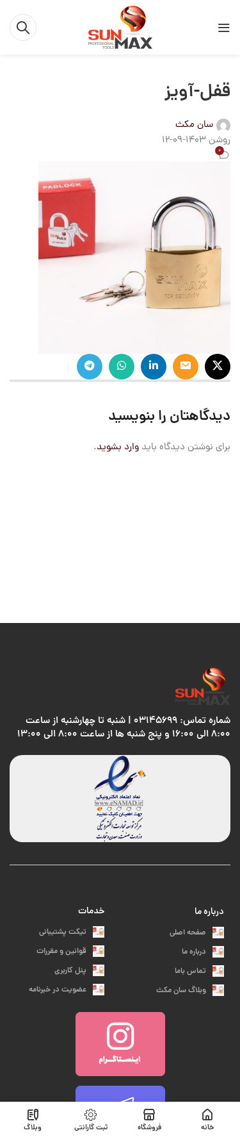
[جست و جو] (23, 27)
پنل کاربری (79, 971)
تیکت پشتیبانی (71, 932)
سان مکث (194, 125)
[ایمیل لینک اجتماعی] (185, 366)
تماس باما (199, 971)
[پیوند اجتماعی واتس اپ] (121, 366)
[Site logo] (120, 28)
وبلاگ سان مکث (190, 990)
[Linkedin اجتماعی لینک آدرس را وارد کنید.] (153, 366)
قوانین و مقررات (70, 951)
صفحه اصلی (197, 933)
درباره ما (209, 912)
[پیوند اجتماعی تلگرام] (89, 366)
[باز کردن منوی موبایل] (224, 27)
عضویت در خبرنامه (66, 990)
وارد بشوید (118, 447)
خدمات (91, 911)
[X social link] (217, 366)
